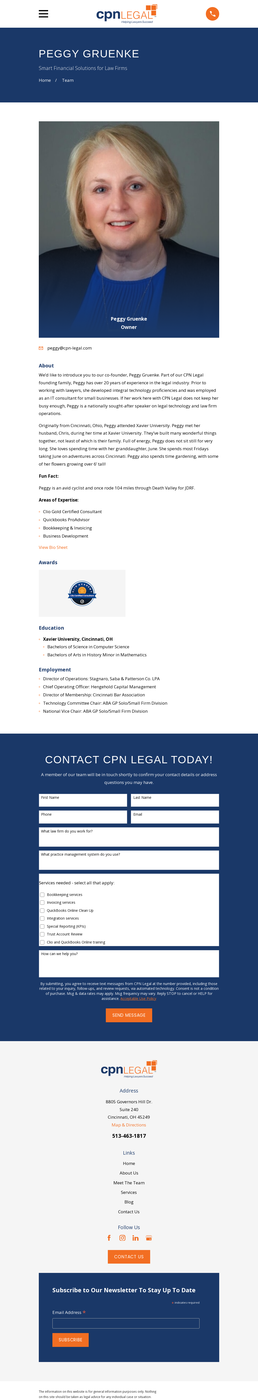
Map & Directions (129, 1125)
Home (129, 1163)
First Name (50, 798)
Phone (46, 814)
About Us (129, 1173)
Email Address (69, 1312)
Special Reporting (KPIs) (66, 926)
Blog (129, 1202)
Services (129, 1192)
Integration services (63, 918)
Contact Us (129, 1212)
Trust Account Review (64, 934)
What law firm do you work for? (66, 831)
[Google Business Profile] (149, 1238)
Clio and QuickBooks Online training (76, 942)
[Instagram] (122, 1238)
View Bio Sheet (53, 547)
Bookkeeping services (64, 895)
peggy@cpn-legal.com (69, 348)
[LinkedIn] (136, 1238)
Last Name (142, 798)
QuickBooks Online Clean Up (70, 911)
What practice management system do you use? (80, 854)
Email (137, 814)
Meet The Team (129, 1183)
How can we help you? (59, 954)
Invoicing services (61, 902)
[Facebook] (109, 1238)
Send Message (129, 1015)
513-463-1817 (129, 1135)
